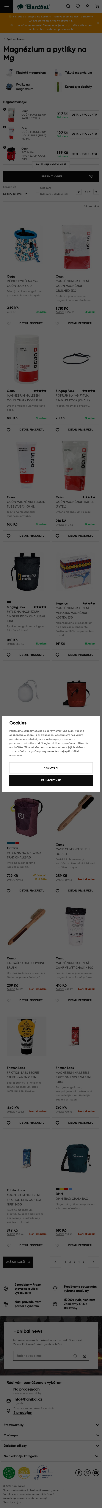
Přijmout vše (51, 780)
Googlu (45, 743)
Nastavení (51, 767)
